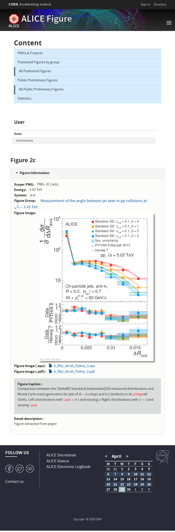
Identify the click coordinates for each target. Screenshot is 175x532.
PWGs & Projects (30, 53)
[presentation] (22, 207)
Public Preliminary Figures (38, 80)
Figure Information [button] (34, 172)
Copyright (79, 519)
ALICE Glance (57, 461)
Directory (160, 4)
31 (115, 469)
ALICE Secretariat (61, 455)
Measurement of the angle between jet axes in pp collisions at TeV (80, 204)
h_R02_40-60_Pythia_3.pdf (74, 372)
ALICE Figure (46, 19)
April (116, 456)
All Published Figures (35, 71)
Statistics (24, 99)
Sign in (145, 4)
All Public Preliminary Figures (41, 90)
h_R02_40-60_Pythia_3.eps (74, 366)
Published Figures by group (38, 62)
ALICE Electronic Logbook (68, 467)
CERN (30, 4)
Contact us (14, 482)
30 (108, 469)
